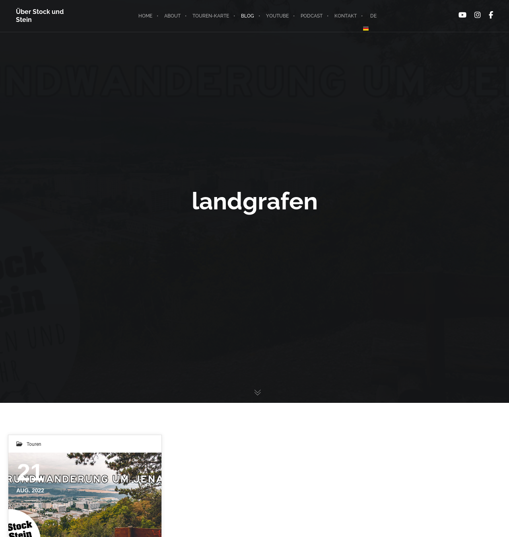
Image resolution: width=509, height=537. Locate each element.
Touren (34, 444)
